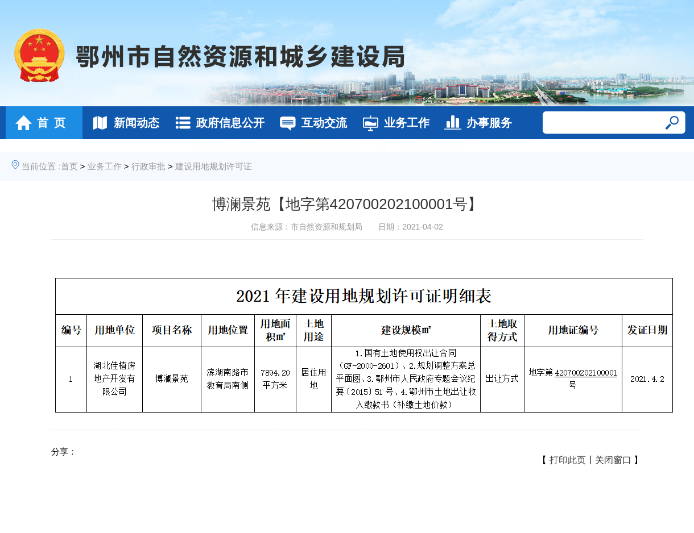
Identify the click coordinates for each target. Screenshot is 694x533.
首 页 (37, 122)
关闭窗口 (613, 460)
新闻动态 (122, 122)
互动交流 (310, 122)
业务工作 (392, 122)
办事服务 (475, 122)
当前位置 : (41, 166)
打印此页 (568, 460)
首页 (69, 166)
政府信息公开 (216, 122)
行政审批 (148, 166)
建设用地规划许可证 (213, 166)
